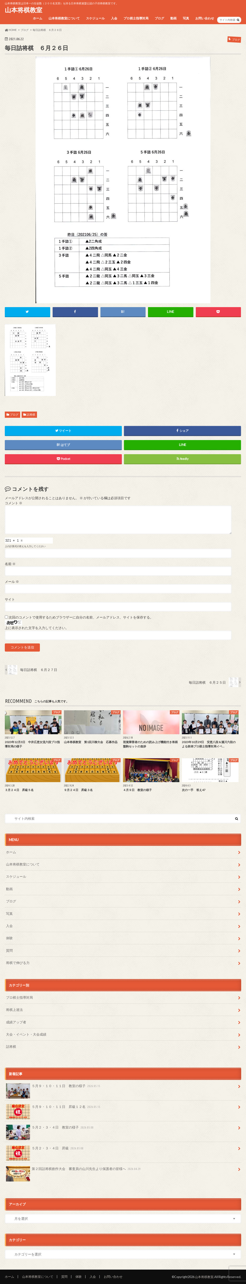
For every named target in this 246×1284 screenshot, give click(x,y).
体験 (9, 938)
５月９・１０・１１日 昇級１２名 (53, 1108)
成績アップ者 (16, 1022)
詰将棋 (31, 414)
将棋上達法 (14, 1010)
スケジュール (95, 18)
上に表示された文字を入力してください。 (37, 628)
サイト (10, 599)
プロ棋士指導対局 (135, 18)
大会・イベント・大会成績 (26, 1034)
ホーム (37, 18)
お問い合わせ (204, 18)
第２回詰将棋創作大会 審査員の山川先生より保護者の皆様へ (73, 1170)
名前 (10, 564)
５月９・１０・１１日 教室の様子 (53, 1087)
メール (12, 582)
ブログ (159, 18)
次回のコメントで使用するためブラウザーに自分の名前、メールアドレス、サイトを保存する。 (81, 617)
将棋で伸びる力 (18, 963)
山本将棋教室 (23, 10)
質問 (9, 950)
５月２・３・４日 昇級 (45, 1150)
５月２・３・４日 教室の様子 (50, 1129)
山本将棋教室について (64, 18)
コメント (13, 503)
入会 (114, 18)
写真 (186, 18)
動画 (173, 18)
